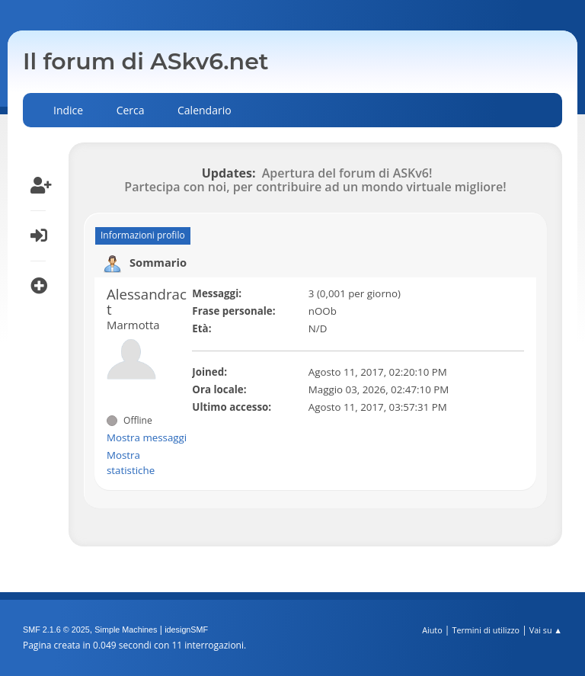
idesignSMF (186, 629)
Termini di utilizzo (485, 630)
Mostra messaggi (147, 437)
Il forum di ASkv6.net (146, 61)
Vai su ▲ (545, 630)
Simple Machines (125, 629)
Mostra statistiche (131, 462)
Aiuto (432, 630)
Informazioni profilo (143, 235)
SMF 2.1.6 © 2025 (56, 629)
